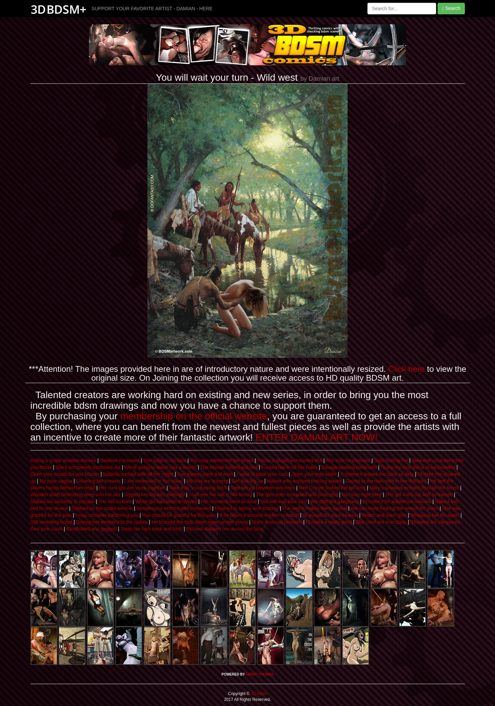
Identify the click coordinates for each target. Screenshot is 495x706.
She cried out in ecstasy (381, 522)
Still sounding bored (51, 522)
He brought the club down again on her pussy (200, 522)
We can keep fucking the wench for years (395, 508)
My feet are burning (207, 481)
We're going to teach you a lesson (160, 467)
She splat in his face (164, 460)
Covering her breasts (98, 481)
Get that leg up (247, 481)
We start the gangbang (335, 501)
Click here (406, 369)
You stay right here (361, 494)
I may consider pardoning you (107, 515)
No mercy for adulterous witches (397, 501)
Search (451, 8)
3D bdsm (258, 693)
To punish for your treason (330, 515)
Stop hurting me (391, 460)
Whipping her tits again (435, 515)
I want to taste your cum (262, 474)
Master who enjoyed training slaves (304, 481)
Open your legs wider (314, 474)
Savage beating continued (349, 467)
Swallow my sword (119, 460)
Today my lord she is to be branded (418, 467)
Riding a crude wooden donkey (63, 460)
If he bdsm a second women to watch (259, 515)
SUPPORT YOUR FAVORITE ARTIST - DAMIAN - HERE (152, 8)
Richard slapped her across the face (224, 529)
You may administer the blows (221, 460)
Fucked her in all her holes (289, 467)
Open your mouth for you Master (65, 474)
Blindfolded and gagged (91, 529)
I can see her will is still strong (220, 494)
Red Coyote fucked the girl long (332, 488)
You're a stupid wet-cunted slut (289, 460)
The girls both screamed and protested (297, 494)
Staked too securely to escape (62, 501)
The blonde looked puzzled (228, 467)
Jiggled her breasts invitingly (155, 494)
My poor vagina (56, 481)
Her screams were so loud (229, 501)
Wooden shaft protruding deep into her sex (75, 494)
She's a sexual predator (277, 522)
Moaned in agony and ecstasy (246, 508)
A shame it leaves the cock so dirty (377, 474)
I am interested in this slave (154, 481)
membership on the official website (193, 416)
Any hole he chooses (348, 460)
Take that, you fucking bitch (198, 488)
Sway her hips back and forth (152, 529)
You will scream (114, 501)
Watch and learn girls (384, 515)
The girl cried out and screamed (419, 494)
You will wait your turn (283, 501)
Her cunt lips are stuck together (132, 488)
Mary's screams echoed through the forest (414, 488)
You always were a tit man (205, 474)
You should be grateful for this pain (179, 515)
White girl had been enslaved (166, 501)
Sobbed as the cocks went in (102, 508)
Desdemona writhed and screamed (173, 508)
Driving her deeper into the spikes (112, 522)
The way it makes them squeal (314, 508)
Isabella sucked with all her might (138, 474)
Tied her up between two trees (263, 488)
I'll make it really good (329, 522)
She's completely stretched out (87, 467)
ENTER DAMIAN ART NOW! (317, 437)
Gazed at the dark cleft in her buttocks (386, 481)
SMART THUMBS (259, 674)
